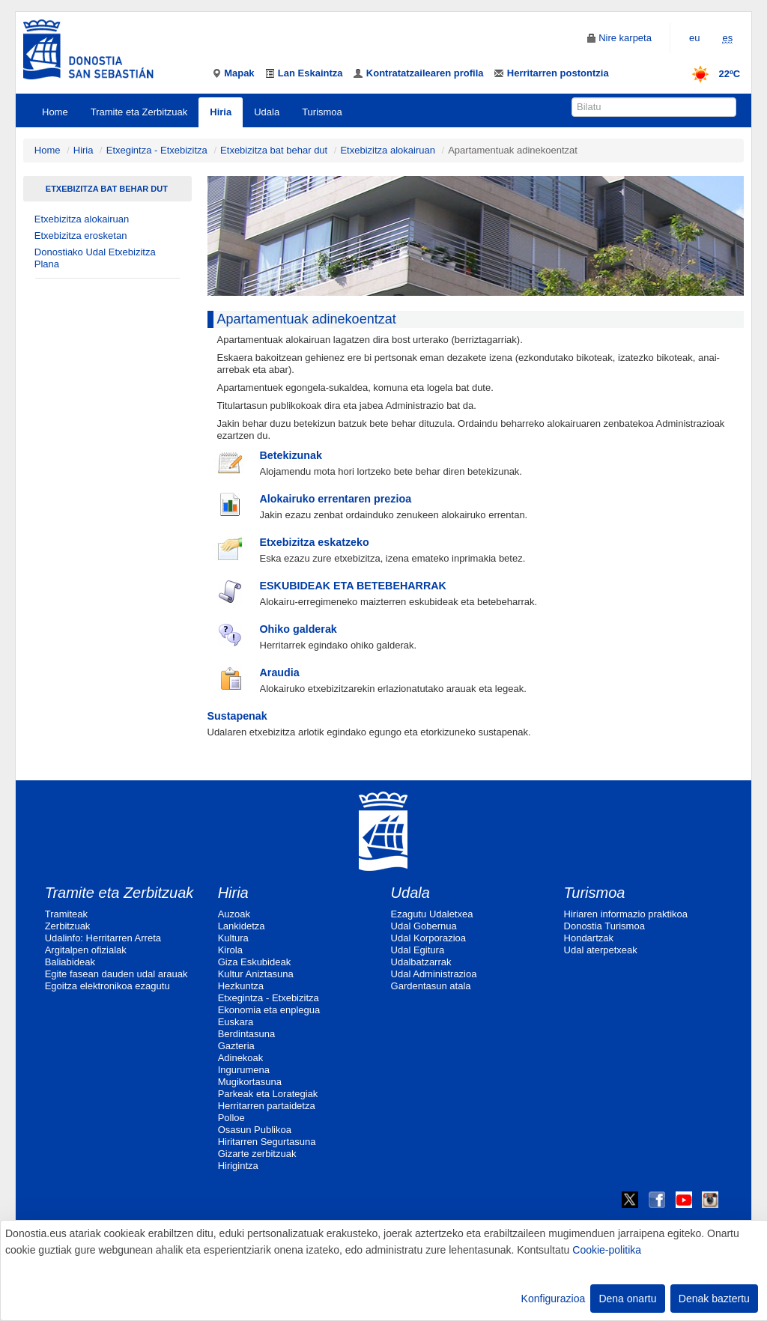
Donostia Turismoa (604, 926)
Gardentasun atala (431, 985)
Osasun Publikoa (254, 1129)
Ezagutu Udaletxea (432, 914)
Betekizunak (291, 455)
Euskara (236, 1021)
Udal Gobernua (424, 926)
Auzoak (234, 914)
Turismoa (322, 112)
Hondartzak (588, 938)
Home (55, 112)
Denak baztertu (714, 1299)
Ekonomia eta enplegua (269, 1009)
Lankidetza (241, 926)
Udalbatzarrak (421, 962)
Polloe (231, 1117)
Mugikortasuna (250, 1081)
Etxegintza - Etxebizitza (156, 150)
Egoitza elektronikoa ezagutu (107, 985)
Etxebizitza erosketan (80, 235)
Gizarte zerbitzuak (257, 1153)
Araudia (280, 672)
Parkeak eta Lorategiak (268, 1093)
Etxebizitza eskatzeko (314, 542)
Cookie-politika (606, 1250)
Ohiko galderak (298, 629)
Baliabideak (70, 962)
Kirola (230, 950)
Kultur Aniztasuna (256, 974)
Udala (266, 112)
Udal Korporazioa (428, 938)
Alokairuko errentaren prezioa (336, 499)
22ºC (711, 73)
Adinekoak (241, 1057)
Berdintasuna (247, 1033)
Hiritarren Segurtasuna (267, 1141)
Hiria (220, 112)
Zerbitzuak (68, 926)
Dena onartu (627, 1299)
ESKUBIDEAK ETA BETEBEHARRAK (353, 586)
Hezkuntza (241, 985)
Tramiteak (66, 914)
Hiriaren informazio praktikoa (626, 914)
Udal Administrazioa (434, 974)
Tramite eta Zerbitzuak (139, 112)
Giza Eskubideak (254, 962)
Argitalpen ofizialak (86, 950)
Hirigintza (238, 1165)
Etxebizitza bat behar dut (273, 150)
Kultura (233, 938)
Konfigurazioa (553, 1299)
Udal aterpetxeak (600, 950)
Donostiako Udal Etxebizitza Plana (95, 258)
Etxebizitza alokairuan (387, 150)
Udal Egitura (418, 950)
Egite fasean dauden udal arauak (116, 974)
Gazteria (236, 1045)
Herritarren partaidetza (266, 1105)
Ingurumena (244, 1069)
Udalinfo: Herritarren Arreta (103, 938)
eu (694, 37)
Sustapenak (237, 716)
